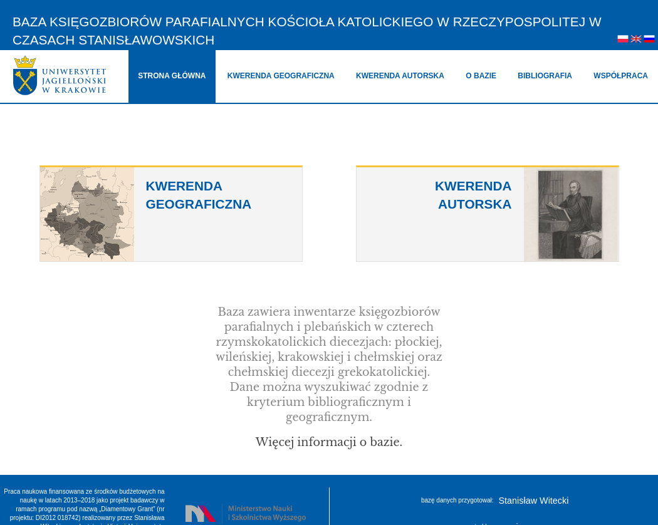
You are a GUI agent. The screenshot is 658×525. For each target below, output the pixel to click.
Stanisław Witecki (534, 501)
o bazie (481, 75)
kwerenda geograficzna (281, 75)
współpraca (620, 75)
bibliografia (545, 75)
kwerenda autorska (400, 75)
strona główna (172, 75)
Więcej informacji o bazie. (329, 442)
